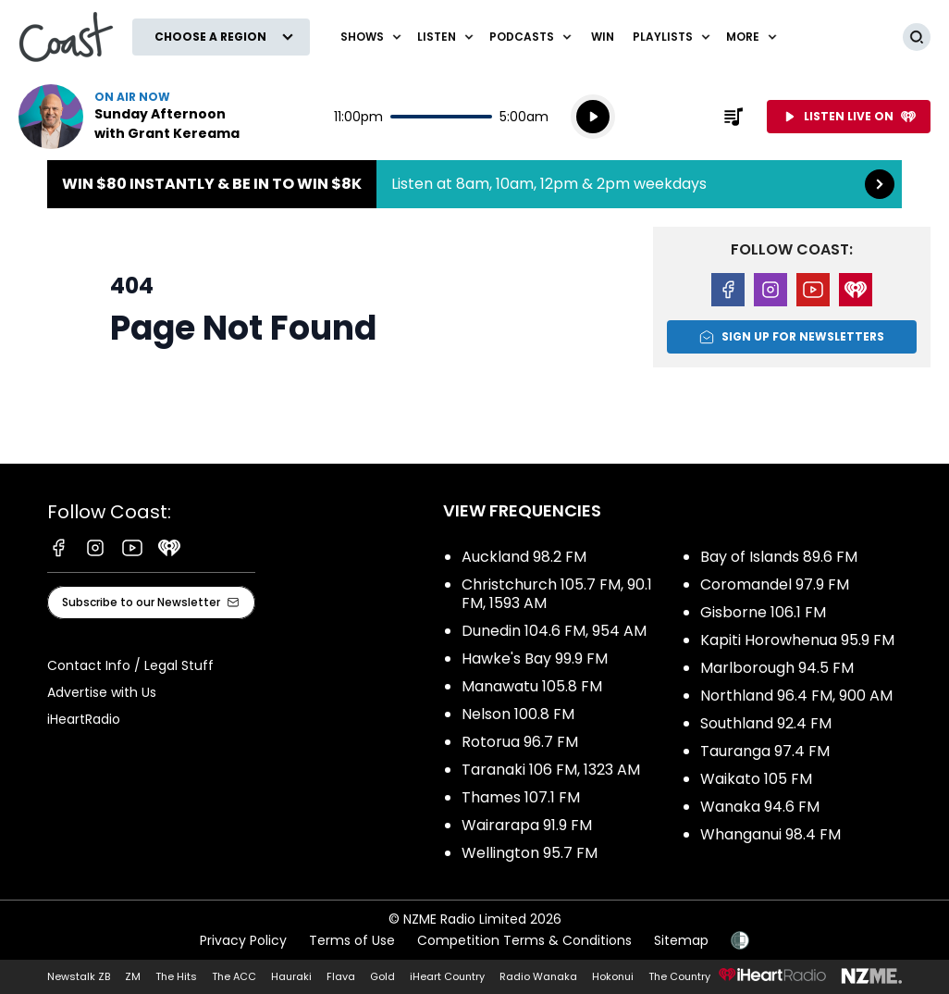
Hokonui (613, 976)
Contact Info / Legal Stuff (130, 665)
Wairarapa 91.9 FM (527, 825)
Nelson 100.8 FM (518, 714)
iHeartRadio (83, 719)
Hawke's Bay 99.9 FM (535, 658)
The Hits (176, 976)
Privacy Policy (243, 940)
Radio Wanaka (538, 976)
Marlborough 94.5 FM (777, 667)
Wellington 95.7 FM (530, 853)
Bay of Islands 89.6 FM (778, 556)
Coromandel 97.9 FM (774, 584)
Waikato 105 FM (756, 778)
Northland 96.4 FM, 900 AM (796, 695)
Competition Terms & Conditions (524, 940)
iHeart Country (447, 976)
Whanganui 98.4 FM (770, 834)
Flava (341, 976)
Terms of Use (352, 940)
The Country (679, 976)
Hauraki (291, 976)
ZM (133, 976)
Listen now (136, 116)
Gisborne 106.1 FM (763, 612)
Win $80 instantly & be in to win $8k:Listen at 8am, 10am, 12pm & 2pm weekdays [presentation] (474, 184)
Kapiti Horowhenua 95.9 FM (797, 640)
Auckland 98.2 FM (524, 556)
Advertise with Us (101, 692)
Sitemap (681, 940)
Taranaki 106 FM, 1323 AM (551, 769)
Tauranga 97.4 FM (765, 751)
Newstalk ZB (78, 976)
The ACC (234, 976)
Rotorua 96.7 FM (520, 741)
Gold (382, 976)
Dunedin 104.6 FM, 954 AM (554, 630)
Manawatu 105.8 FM (532, 686)
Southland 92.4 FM (766, 723)
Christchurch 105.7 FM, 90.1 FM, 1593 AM (557, 594)
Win (602, 36)
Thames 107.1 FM (521, 797)
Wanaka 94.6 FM (760, 806)
